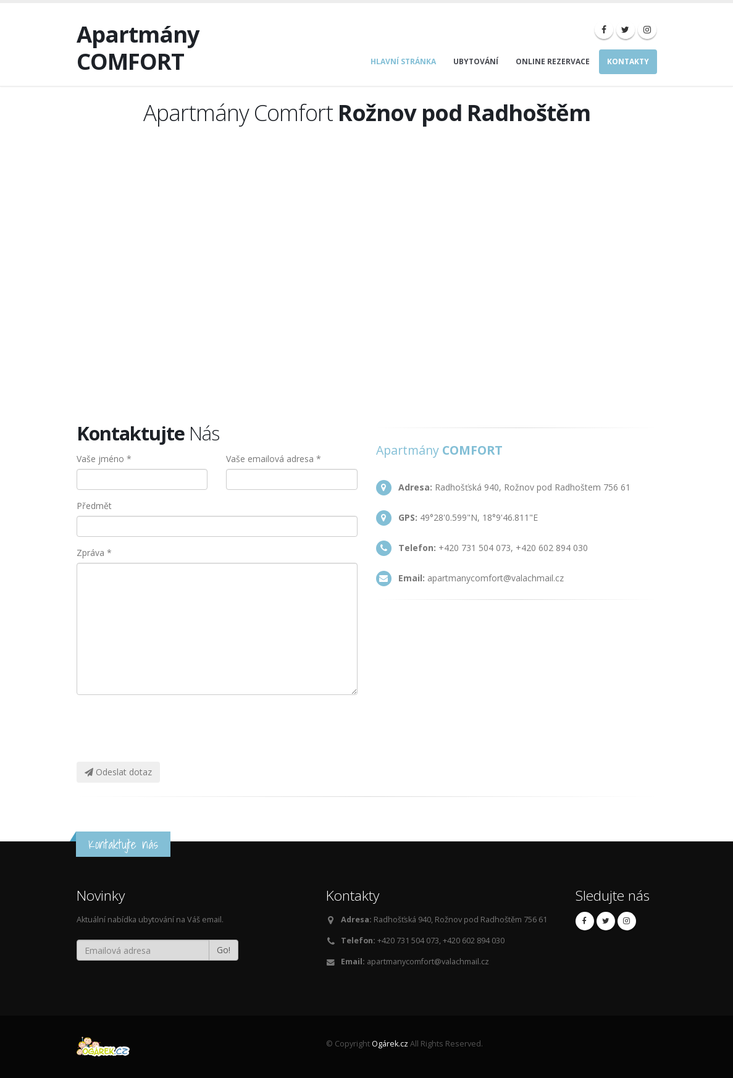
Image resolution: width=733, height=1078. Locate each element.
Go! (223, 950)
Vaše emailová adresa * (273, 459)
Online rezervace (553, 61)
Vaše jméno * (104, 459)
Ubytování (475, 61)
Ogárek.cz (390, 1043)
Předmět (94, 506)
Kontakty (628, 61)
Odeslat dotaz (118, 772)
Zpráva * (94, 552)
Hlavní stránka (403, 61)
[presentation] (180, 728)
